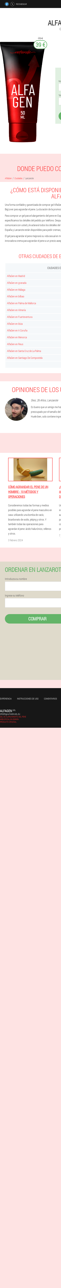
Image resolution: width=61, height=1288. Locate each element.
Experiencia (6, 698)
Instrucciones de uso (28, 698)
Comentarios (50, 698)
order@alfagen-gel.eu (10, 714)
